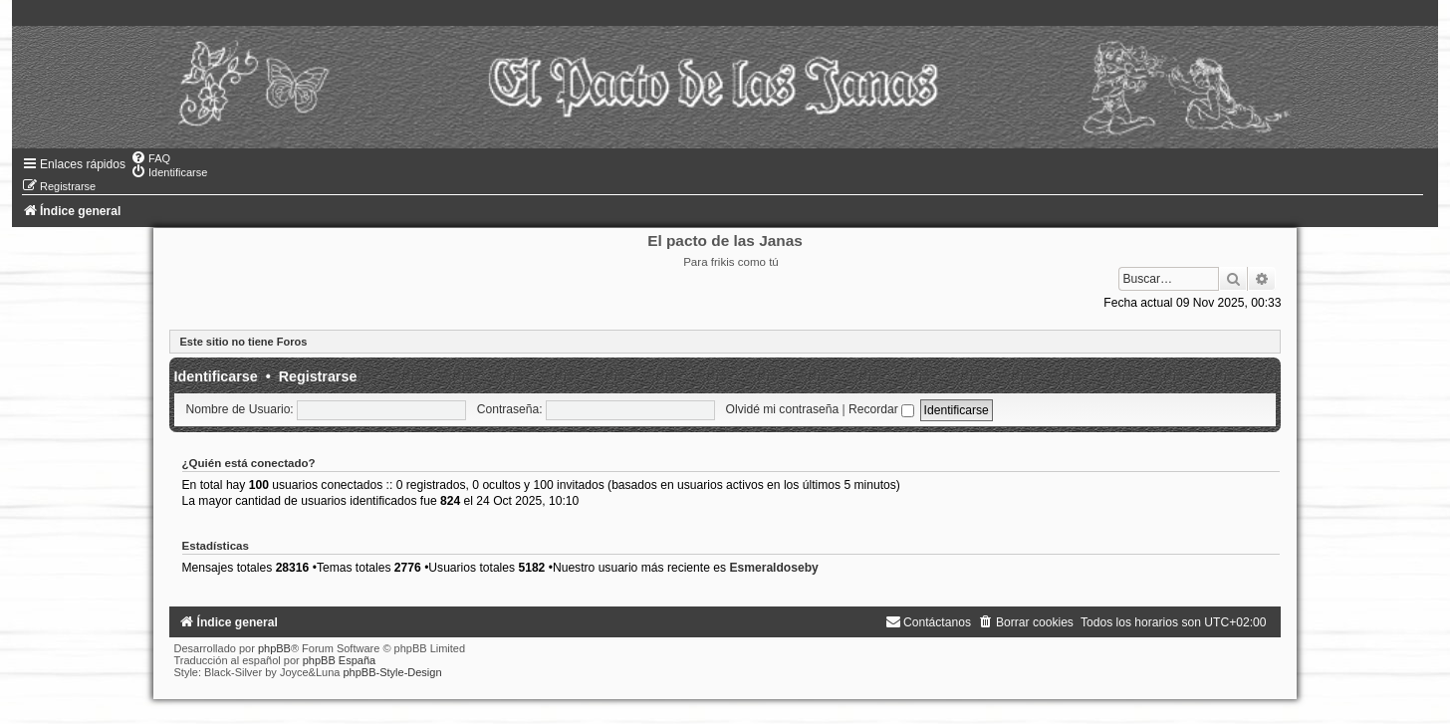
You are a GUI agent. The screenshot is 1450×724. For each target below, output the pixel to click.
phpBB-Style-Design (392, 672)
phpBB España (339, 660)
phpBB (274, 648)
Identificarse (216, 376)
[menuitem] (150, 158)
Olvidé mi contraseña (783, 409)
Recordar (881, 409)
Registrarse (318, 376)
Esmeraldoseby (773, 568)
